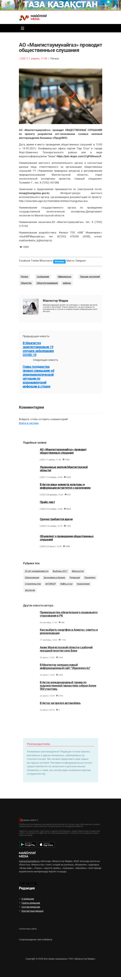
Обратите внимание (47, 283)
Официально (64, 276)
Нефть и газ (66, 588)
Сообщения (43, 276)
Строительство (33, 588)
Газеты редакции (29, 903)
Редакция (75, 582)
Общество (26, 283)
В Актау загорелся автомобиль (60, 708)
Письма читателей (90, 276)
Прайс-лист (47, 505)
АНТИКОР (50, 588)
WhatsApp (59, 261)
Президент (90, 582)
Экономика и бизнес (54, 582)
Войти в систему (29, 423)
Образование (32, 582)
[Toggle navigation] (21, 28)
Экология (30, 594)
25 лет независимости (36, 575)
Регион (24, 276)
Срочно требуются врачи (56, 522)
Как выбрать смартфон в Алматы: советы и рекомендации (69, 637)
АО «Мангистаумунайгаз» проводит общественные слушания (63, 455)
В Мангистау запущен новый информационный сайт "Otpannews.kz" (65, 672)
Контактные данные (31, 911)
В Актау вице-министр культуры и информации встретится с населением (65, 490)
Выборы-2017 (60, 575)
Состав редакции (29, 907)
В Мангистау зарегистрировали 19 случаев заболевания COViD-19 (38, 349)
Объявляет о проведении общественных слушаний (67, 541)
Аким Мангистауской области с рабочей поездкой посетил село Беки (66, 654)
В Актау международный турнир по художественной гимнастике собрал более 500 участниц (68, 691)
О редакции (26, 898)
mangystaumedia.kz (29, 861)
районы (67, 283)
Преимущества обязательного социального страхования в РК (69, 619)
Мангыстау (78, 575)
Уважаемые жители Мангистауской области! (64, 472)
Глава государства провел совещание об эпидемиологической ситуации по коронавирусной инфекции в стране (38, 376)
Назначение (83, 588)
